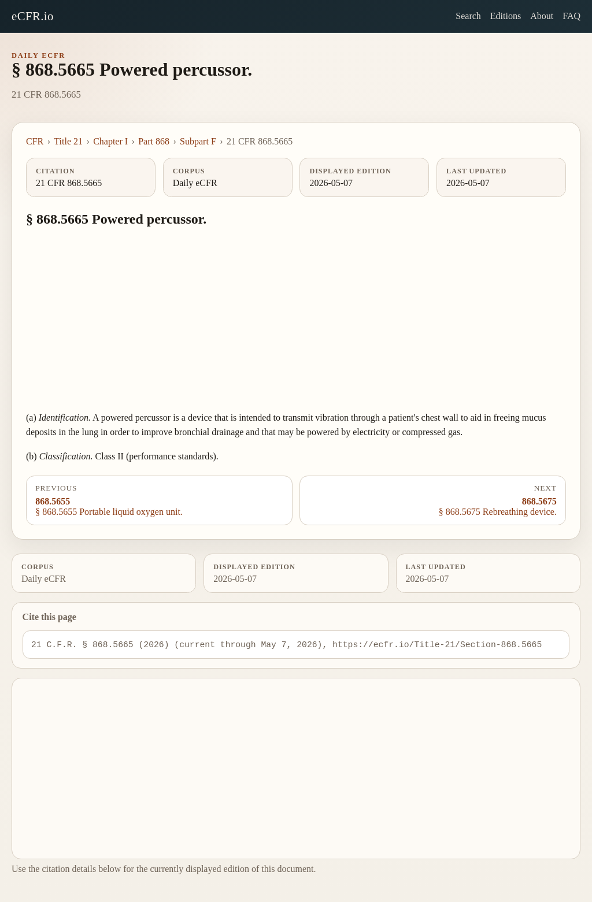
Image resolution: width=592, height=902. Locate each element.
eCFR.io (33, 16)
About (541, 16)
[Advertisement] (296, 320)
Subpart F (198, 141)
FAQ (571, 16)
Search (468, 16)
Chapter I (110, 141)
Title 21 (68, 141)
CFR (34, 141)
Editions (505, 16)
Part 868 (153, 141)
